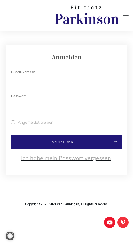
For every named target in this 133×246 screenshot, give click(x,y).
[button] (10, 236)
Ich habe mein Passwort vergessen (66, 158)
